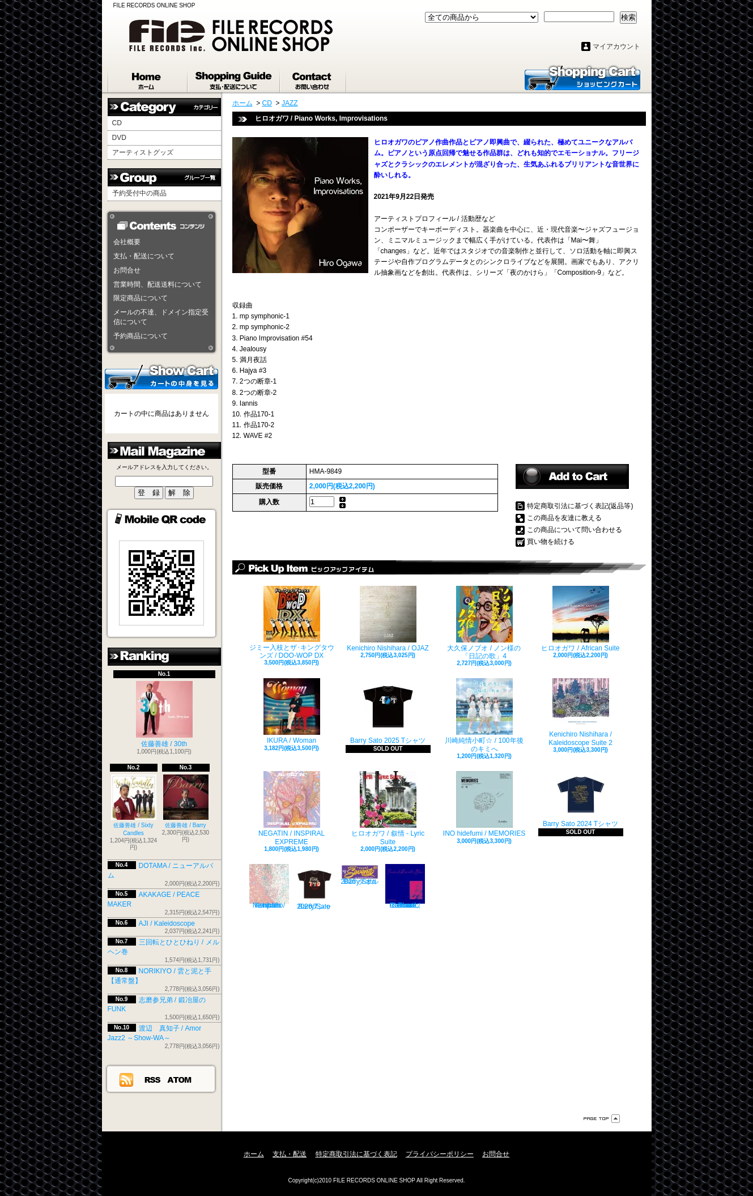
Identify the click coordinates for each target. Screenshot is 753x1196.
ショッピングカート (582, 77)
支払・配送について (234, 78)
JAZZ (290, 103)
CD (117, 123)
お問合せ (313, 78)
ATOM (180, 1079)
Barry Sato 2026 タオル (360, 875)
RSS (152, 1079)
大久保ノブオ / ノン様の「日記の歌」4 (484, 623)
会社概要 (127, 242)
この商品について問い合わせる (574, 530)
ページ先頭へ (602, 1118)
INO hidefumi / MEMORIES (484, 804)
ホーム (148, 78)
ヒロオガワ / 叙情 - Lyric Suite (388, 808)
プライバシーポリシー (440, 1154)
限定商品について (140, 298)
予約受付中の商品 (139, 193)
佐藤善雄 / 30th (164, 714)
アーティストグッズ (142, 152)
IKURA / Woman (291, 711)
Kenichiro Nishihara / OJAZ (388, 619)
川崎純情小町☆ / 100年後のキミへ (484, 715)
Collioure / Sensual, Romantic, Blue (405, 886)
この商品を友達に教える (564, 518)
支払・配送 (290, 1154)
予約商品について (140, 336)
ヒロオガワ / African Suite (580, 619)
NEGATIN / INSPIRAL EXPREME (291, 808)
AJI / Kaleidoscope (167, 923)
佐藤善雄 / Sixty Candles (133, 805)
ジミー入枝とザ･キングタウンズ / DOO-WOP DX (291, 622)
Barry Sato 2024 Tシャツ (580, 799)
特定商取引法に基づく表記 (356, 1154)
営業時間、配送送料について (157, 284)
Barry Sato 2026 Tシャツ (314, 887)
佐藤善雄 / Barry (186, 801)
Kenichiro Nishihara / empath (269, 886)
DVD (119, 138)
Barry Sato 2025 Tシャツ (388, 711)
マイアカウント (616, 46)
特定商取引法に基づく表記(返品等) (580, 506)
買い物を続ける (551, 542)
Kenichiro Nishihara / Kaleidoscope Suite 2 (580, 712)
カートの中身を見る (161, 376)
